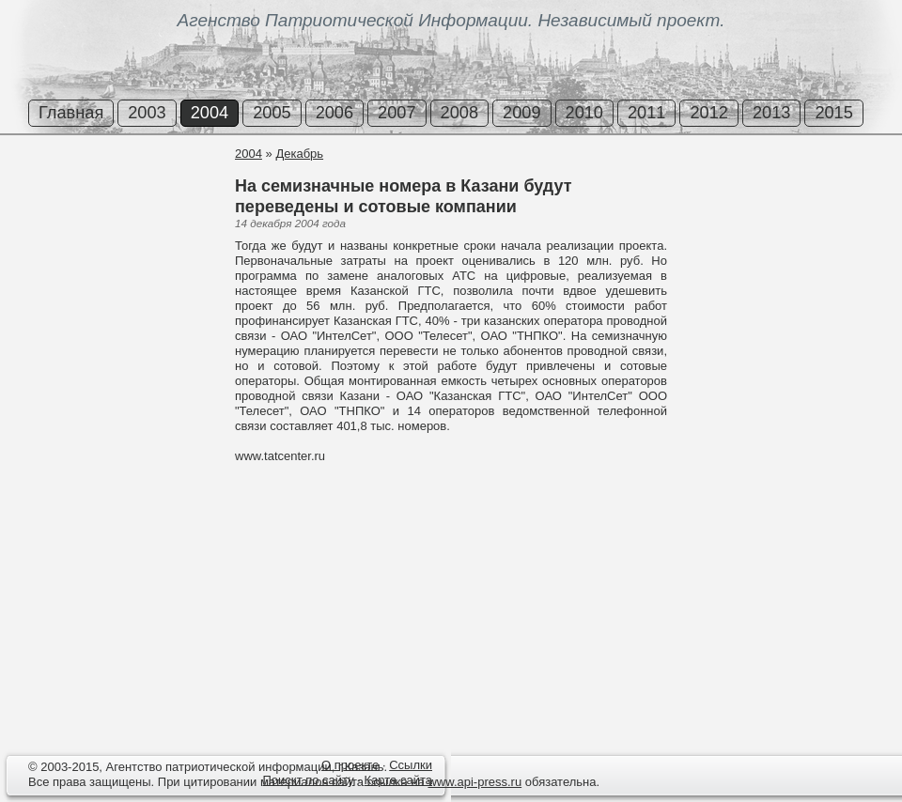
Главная (71, 112)
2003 (146, 112)
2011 (646, 112)
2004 (209, 112)
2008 (459, 112)
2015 (833, 112)
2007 (396, 112)
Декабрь (299, 154)
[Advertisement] (112, 215)
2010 (584, 112)
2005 (271, 112)
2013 (771, 112)
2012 (708, 112)
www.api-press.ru (474, 782)
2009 (521, 112)
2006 (334, 112)
